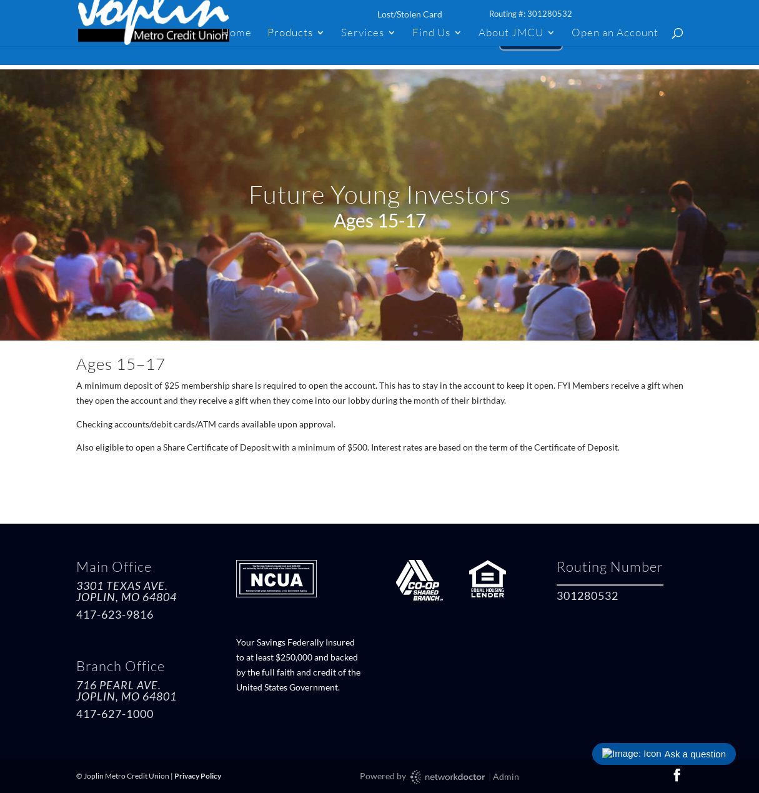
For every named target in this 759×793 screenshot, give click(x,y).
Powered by (423, 777)
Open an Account (615, 33)
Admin (506, 776)
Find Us (431, 33)
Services (362, 33)
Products (290, 33)
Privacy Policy (197, 776)
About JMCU (511, 33)
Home (236, 33)
